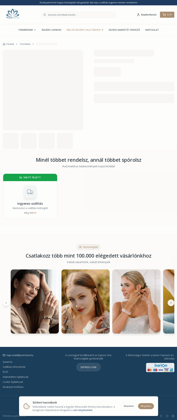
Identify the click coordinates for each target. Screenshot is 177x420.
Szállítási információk (14, 366)
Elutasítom (129, 405)
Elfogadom (146, 405)
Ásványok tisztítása (13, 386)
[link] (46, 44)
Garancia (7, 361)
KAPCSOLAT (152, 29)
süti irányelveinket (82, 409)
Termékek (25, 44)
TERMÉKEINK (27, 29)
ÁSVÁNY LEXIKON (51, 29)
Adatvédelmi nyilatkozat (15, 376)
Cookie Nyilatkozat (13, 381)
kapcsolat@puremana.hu (18, 355)
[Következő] (171, 302)
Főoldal (8, 44)
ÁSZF (5, 371)
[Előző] (6, 302)
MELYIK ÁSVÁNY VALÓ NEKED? (85, 30)
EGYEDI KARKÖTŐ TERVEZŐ (124, 29)
